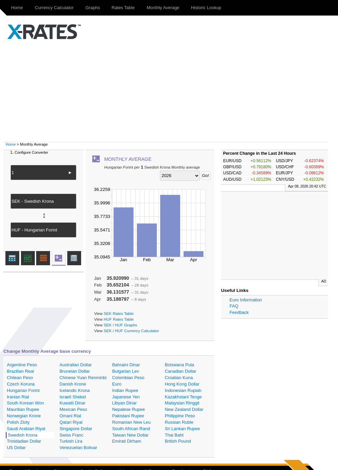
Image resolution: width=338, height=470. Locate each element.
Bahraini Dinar (126, 364)
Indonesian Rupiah (183, 390)
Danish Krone (72, 384)
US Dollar (16, 447)
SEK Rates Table (119, 313)
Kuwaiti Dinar (72, 402)
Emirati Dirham (126, 441)
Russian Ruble (179, 422)
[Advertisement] (172, 91)
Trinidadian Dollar (24, 441)
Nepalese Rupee (128, 409)
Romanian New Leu (131, 422)
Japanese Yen (126, 396)
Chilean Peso (20, 377)
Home (17, 7)
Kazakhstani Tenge (183, 396)
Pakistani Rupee (128, 415)
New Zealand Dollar (184, 409)
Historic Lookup (206, 7)
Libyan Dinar (124, 402)
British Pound (178, 441)
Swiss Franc (71, 435)
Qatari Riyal (70, 422)
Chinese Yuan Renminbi (82, 377)
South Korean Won (25, 402)
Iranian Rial (18, 396)
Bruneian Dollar (74, 371)
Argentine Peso (22, 364)
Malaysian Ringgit (182, 402)
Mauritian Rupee (23, 409)
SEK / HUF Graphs (120, 325)
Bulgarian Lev (125, 371)
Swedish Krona (22, 435)
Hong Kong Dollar (182, 384)
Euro (116, 384)
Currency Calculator (54, 7)
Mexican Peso (73, 409)
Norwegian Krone (24, 415)
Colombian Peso (128, 377)
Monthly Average (163, 7)
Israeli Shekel (72, 396)
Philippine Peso (180, 415)
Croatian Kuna (179, 377)
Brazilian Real (20, 371)
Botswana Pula (179, 364)
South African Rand (131, 428)
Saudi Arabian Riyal (26, 428)
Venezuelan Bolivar (78, 447)
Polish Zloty (18, 422)
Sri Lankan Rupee (182, 428)
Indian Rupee (125, 390)
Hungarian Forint (23, 390)
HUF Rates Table (119, 319)
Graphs (93, 7)
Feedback (239, 312)
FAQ (234, 305)
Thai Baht (174, 435)
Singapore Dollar (75, 428)
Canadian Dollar (180, 371)
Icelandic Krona (74, 390)
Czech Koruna (20, 384)
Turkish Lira (70, 441)
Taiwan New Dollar (130, 435)
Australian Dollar (75, 364)
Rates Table (123, 7)
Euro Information (246, 299)
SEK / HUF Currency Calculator (131, 330)
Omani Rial (70, 415)
